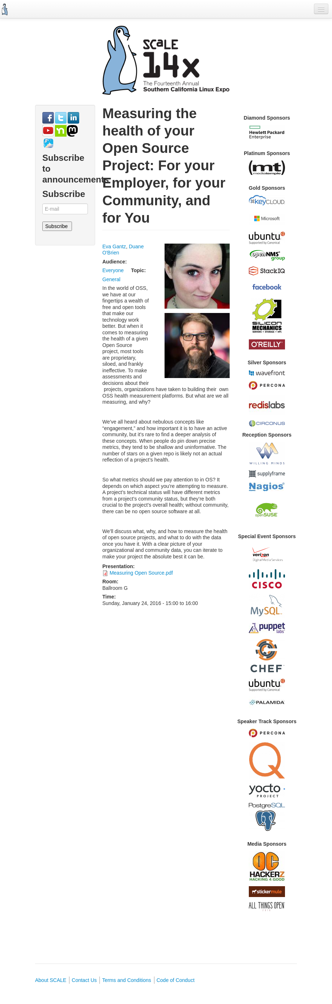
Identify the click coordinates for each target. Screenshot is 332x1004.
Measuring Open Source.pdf (141, 573)
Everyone (113, 270)
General (111, 279)
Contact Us (84, 980)
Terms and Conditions (126, 980)
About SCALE (50, 980)
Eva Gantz (114, 246)
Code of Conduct (176, 980)
